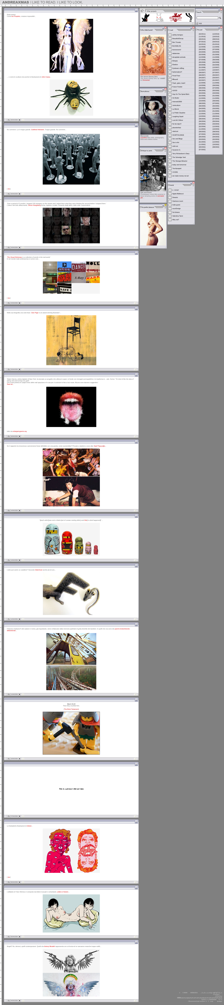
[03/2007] (216, 77)
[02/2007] (202, 80)
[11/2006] (216, 83)
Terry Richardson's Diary (180, 153)
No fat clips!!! (177, 124)
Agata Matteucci (178, 194)
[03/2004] (216, 124)
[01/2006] (216, 95)
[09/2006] (216, 85)
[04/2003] (216, 137)
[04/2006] (202, 93)
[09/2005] (216, 101)
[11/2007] (202, 70)
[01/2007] (216, 80)
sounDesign (176, 208)
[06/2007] (202, 75)
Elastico (175, 64)
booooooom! (176, 50)
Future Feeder (177, 87)
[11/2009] (216, 47)
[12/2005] (202, 98)
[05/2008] (202, 62)
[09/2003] (202, 131)
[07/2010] (202, 42)
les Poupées (16, 16)
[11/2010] (202, 36)
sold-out (175, 146)
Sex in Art (175, 142)
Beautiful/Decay (177, 38)
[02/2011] (202, 34)
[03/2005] (216, 108)
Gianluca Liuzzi (177, 201)
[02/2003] (216, 139)
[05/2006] (216, 90)
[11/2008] (216, 57)
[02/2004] (202, 126)
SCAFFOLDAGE (178, 135)
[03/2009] (216, 52)
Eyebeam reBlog (178, 68)
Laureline (143, 137)
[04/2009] (202, 52)
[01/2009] (216, 54)
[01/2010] (216, 44)
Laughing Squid (177, 116)
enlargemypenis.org (20, 431)
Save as (10, 384)
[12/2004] (202, 113)
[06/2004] (202, 121)
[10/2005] (202, 101)
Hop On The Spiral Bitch (180, 94)
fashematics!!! (177, 72)
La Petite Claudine (178, 113)
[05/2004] (216, 121)
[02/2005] (202, 111)
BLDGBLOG (176, 46)
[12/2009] (202, 47)
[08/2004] (202, 119)
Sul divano (176, 212)
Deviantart (146, 80)
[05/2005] (216, 106)
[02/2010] (202, 44)
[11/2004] (216, 113)
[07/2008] (202, 60)
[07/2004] (216, 119)
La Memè (175, 109)
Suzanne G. (176, 150)
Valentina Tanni (177, 216)
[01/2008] (202, 67)
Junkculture (176, 105)
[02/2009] (202, 54)
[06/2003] (216, 134)
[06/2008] (216, 60)
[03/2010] (216, 42)
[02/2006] (202, 95)
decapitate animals (179, 57)
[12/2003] (216, 126)
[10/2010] (216, 36)
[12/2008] (202, 57)
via (9, 189)
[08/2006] (202, 88)
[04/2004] (202, 124)
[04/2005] (202, 108)
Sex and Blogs (177, 139)
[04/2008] (216, 62)
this (85, 520)
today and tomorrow (179, 165)
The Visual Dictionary (14, 257)
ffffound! (175, 79)
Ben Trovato (176, 42)
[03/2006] (216, 93)
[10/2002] (216, 144)
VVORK (175, 172)
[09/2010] (202, 39)
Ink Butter (175, 98)
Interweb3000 (177, 101)
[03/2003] (202, 139)
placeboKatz (176, 127)
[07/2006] (216, 88)
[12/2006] (202, 83)
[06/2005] (202, 106)
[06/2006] (202, 90)
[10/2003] (216, 129)
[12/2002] (216, 142)
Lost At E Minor (177, 120)
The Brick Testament (71, 709)
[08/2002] (216, 147)
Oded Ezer (39, 570)
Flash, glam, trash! (178, 83)
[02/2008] (216, 65)
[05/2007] (216, 75)
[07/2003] (202, 134)
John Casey (46, 77)
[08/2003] (216, 131)
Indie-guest (176, 205)
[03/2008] (202, 65)
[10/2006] (202, 85)
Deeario (175, 197)
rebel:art (175, 131)
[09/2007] (202, 72)
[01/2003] (202, 142)
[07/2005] (216, 103)
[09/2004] (216, 116)
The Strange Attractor (179, 161)
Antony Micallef (49, 946)
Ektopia (175, 61)
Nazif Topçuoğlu (99, 446)
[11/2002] (202, 144)
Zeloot (29, 826)
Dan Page (34, 313)
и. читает (175, 190)
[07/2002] (202, 149)
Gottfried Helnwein (37, 129)
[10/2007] (216, 70)
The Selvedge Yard (179, 157)
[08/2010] (216, 39)
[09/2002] (202, 147)
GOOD (174, 90)
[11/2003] (202, 129)
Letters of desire (62, 892)
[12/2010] (216, 34)
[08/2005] (202, 103)
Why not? (175, 219)
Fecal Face (176, 75)
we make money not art (180, 176)
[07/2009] (216, 49)
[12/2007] (216, 67)
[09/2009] (202, 49)
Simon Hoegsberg (34, 205)
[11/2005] (216, 98)
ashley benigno (177, 35)
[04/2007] (202, 77)
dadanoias (176, 53)
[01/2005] (216, 111)
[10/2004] (202, 116)
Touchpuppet (176, 168)
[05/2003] (202, 137)
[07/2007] (216, 72)
